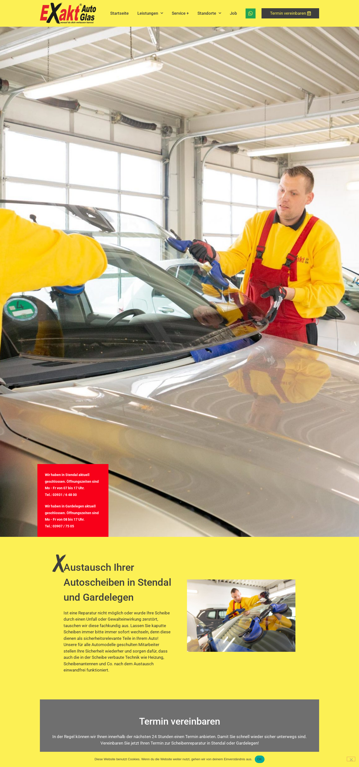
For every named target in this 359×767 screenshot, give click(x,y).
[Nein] (351, 759)
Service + (180, 13)
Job (233, 13)
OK (259, 759)
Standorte (209, 13)
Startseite (119, 13)
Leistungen (150, 13)
